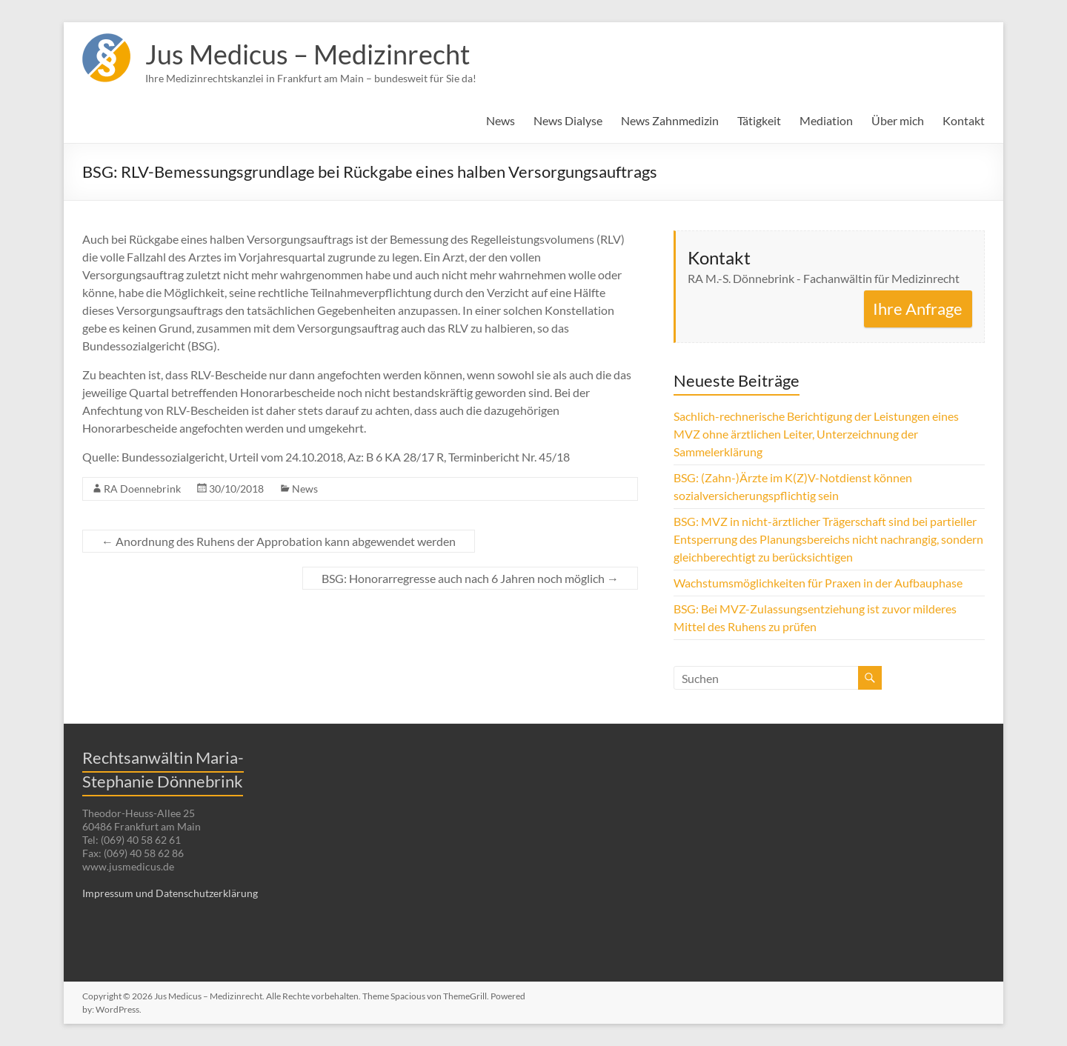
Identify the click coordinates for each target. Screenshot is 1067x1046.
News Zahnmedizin (670, 120)
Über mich (897, 120)
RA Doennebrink (142, 488)
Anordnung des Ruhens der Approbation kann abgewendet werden (279, 541)
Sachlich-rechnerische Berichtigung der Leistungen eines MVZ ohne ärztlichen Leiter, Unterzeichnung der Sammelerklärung (816, 434)
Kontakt (964, 120)
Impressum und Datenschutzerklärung (170, 893)
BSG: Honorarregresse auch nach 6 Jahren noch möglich (470, 578)
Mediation (826, 120)
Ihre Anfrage (918, 309)
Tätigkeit (759, 120)
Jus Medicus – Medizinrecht (307, 54)
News (500, 120)
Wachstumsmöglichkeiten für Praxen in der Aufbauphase (818, 583)
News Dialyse (568, 120)
